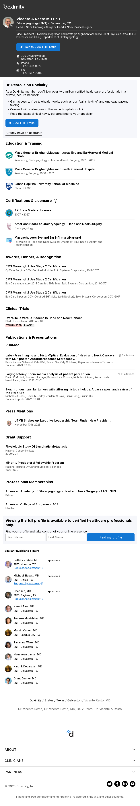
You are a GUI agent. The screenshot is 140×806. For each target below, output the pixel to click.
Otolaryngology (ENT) (31, 23)
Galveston (57, 23)
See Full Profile (23, 123)
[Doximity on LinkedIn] (125, 784)
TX (69, 23)
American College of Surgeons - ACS (31, 504)
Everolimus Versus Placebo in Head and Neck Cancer (43, 318)
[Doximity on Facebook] (117, 784)
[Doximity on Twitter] (109, 784)
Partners (70, 772)
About (70, 749)
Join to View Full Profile (38, 47)
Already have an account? (23, 133)
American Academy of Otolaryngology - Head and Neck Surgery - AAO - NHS (60, 491)
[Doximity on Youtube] (132, 784)
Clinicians (70, 761)
